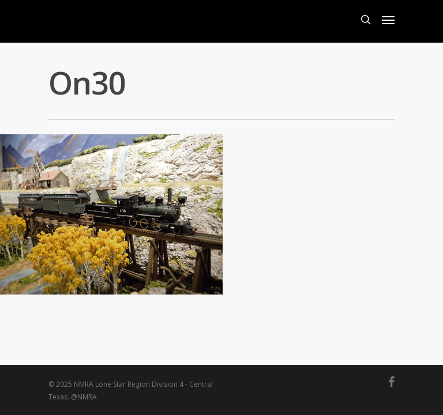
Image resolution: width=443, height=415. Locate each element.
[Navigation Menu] (388, 19)
